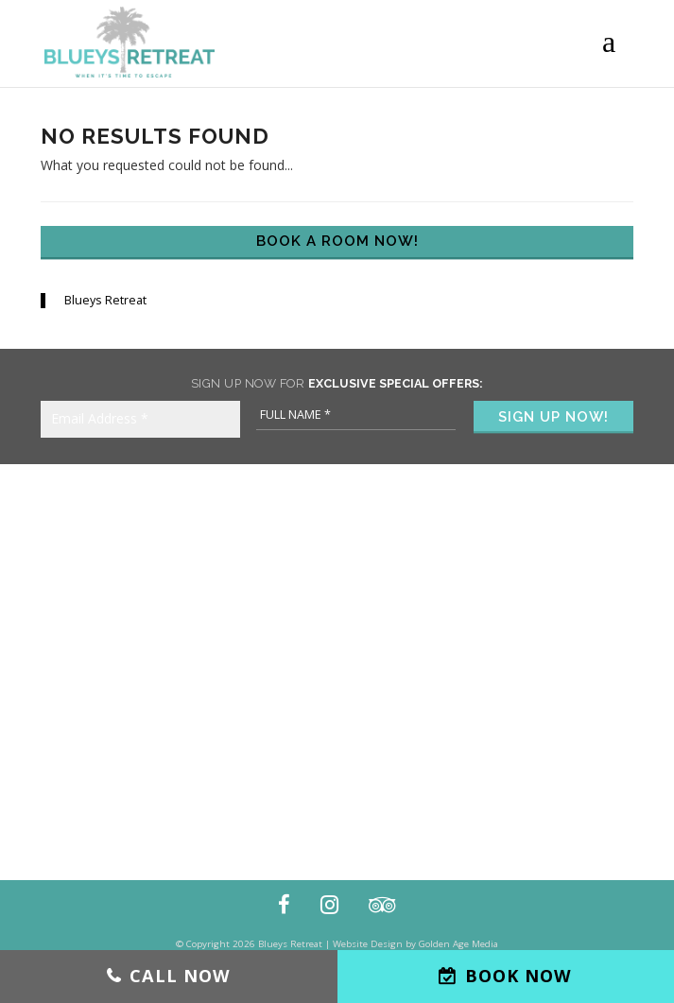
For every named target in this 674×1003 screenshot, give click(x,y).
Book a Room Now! (337, 241)
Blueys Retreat (105, 300)
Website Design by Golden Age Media (415, 944)
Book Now (518, 975)
